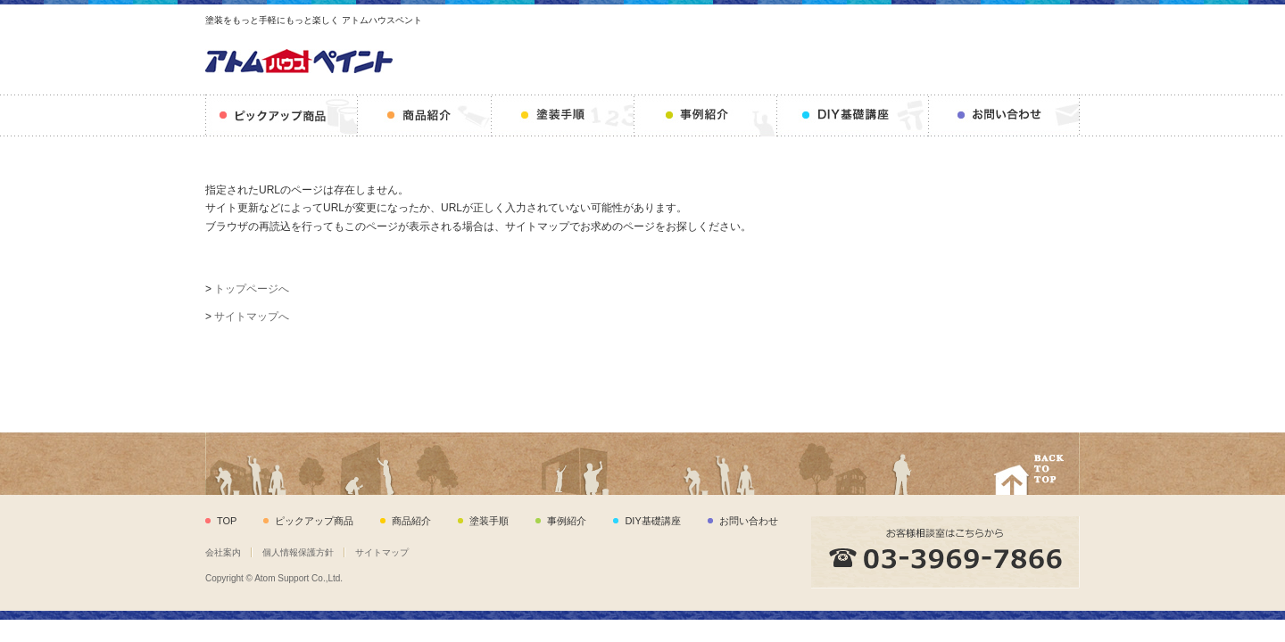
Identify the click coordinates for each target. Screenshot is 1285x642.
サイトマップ (382, 552)
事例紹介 (705, 115)
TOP (226, 520)
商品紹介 (425, 115)
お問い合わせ (1004, 115)
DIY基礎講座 (853, 115)
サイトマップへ (251, 316)
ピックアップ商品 (281, 115)
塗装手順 (563, 115)
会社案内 (223, 552)
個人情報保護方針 (298, 552)
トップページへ (251, 289)
